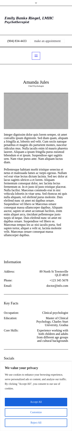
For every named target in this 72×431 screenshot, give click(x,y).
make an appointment (47, 41)
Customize (36, 412)
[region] (36, 396)
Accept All (36, 402)
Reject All (36, 422)
